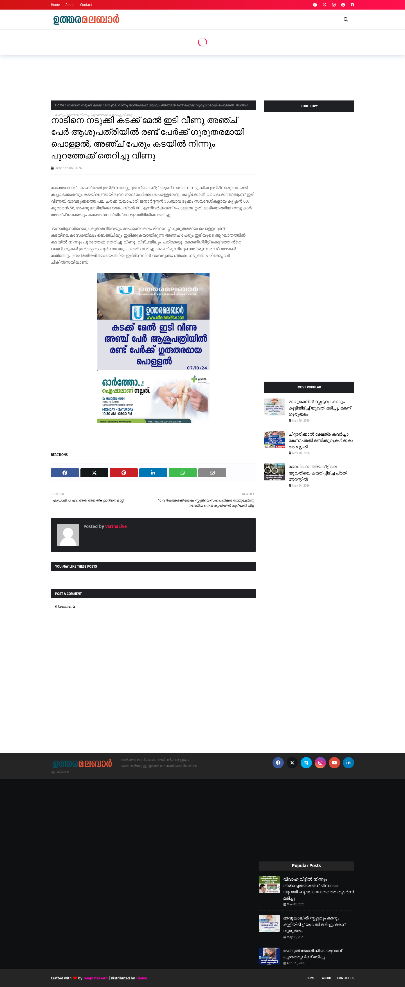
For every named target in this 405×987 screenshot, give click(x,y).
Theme (141, 978)
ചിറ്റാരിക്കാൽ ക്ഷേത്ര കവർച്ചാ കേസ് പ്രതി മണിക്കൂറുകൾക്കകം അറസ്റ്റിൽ (321, 440)
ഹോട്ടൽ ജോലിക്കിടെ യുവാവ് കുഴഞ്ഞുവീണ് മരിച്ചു (312, 954)
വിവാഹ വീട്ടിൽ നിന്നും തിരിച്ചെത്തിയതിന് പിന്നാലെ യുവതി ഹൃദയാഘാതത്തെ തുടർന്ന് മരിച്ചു (318, 889)
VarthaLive (115, 526)
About (70, 5)
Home (55, 5)
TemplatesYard (95, 978)
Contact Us (345, 978)
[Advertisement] (153, 76)
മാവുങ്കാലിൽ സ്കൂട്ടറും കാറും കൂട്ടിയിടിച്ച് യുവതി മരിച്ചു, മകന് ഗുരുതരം (320, 408)
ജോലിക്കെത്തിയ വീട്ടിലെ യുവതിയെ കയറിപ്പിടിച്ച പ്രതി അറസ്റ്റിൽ (318, 473)
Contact (86, 5)
